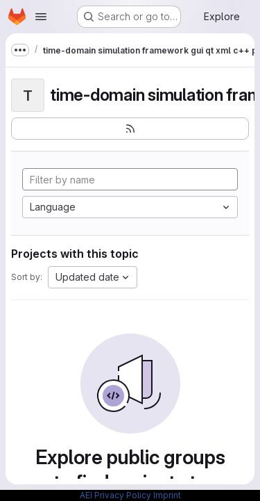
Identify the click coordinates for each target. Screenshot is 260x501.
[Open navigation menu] (41, 17)
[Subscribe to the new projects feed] (130, 128)
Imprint (167, 495)
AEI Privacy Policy (115, 495)
